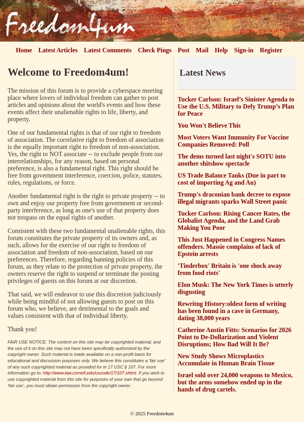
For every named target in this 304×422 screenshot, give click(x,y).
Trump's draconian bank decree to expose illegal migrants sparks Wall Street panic (234, 198)
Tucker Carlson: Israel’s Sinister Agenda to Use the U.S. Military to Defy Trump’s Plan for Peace (236, 106)
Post (183, 50)
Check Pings (154, 50)
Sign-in (244, 50)
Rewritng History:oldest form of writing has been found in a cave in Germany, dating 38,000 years (232, 310)
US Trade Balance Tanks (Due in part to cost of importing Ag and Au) (232, 179)
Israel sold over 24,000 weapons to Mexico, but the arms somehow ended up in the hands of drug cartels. (235, 382)
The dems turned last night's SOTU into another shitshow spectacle (232, 160)
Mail (202, 50)
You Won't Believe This (209, 125)
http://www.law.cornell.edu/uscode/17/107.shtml (89, 372)
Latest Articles (58, 50)
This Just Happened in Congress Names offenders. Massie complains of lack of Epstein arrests (231, 246)
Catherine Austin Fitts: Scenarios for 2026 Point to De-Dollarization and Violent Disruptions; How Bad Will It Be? (234, 337)
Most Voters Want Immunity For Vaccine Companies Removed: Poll (233, 141)
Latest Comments (107, 50)
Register (271, 50)
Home (24, 50)
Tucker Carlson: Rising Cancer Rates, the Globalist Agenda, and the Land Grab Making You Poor (234, 220)
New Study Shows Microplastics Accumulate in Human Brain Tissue (226, 360)
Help (221, 50)
